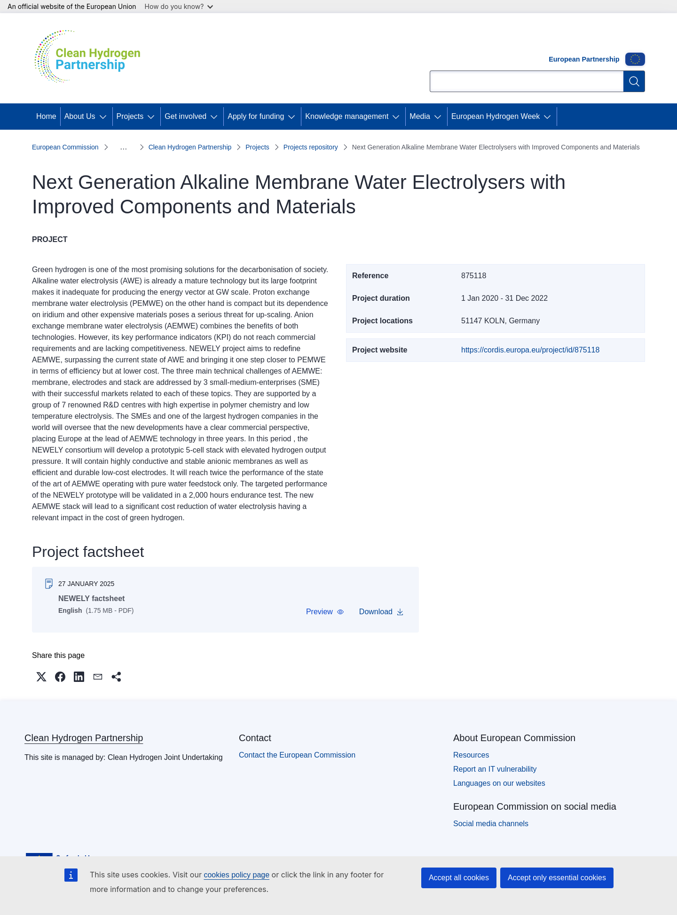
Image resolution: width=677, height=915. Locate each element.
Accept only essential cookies (557, 878)
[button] (325, 612)
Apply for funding (256, 116)
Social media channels (490, 824)
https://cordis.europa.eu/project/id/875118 (530, 350)
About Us (79, 116)
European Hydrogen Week (495, 116)
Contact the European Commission (297, 755)
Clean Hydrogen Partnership (190, 147)
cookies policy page (236, 875)
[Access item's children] (104, 116)
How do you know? (179, 6)
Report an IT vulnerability (495, 769)
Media (419, 116)
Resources (471, 755)
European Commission (65, 147)
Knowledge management (346, 116)
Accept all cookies (459, 878)
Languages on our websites (499, 783)
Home (46, 116)
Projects (130, 116)
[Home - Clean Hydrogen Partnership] (91, 58)
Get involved (185, 116)
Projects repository (310, 147)
